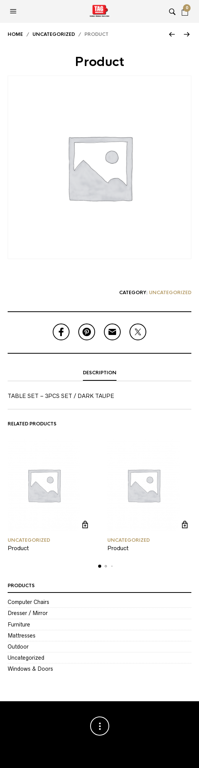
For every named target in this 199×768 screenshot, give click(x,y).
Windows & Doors (30, 669)
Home (15, 34)
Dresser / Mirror (28, 613)
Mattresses (22, 636)
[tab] (99, 373)
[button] (14, 11)
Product (18, 548)
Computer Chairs (28, 602)
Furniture (19, 624)
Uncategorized (53, 34)
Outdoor (18, 647)
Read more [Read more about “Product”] (85, 524)
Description (99, 373)
